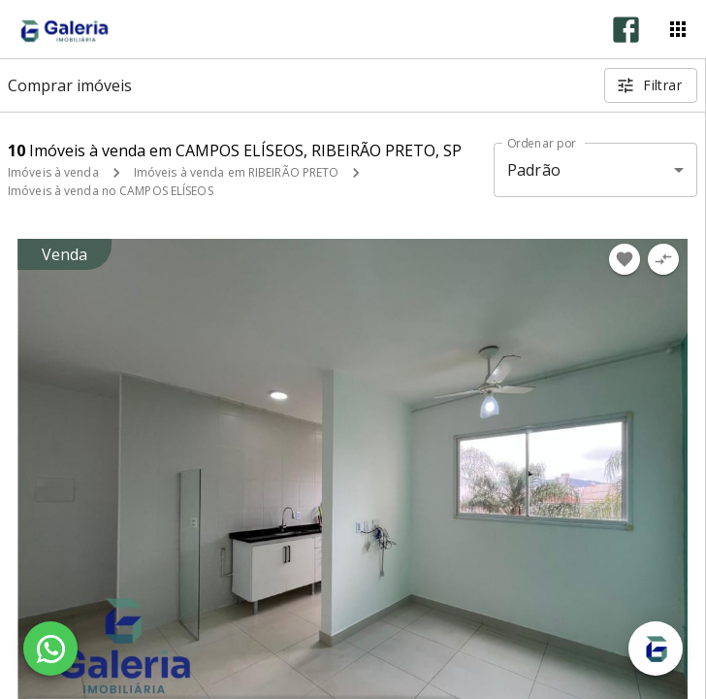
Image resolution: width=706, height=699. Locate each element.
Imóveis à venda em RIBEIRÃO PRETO (236, 172)
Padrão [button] (534, 170)
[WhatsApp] (50, 648)
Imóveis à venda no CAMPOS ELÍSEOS (110, 191)
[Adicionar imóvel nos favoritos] (624, 259)
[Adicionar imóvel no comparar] (663, 259)
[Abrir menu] (678, 29)
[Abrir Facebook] (626, 30)
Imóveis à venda (53, 172)
